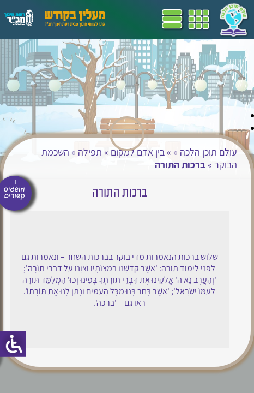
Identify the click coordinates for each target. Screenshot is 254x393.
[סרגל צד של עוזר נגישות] (13, 344)
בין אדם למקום (138, 152)
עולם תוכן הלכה (208, 152)
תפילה (90, 152)
